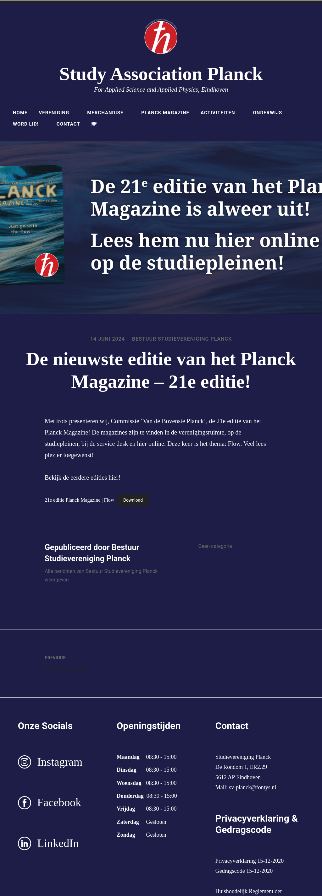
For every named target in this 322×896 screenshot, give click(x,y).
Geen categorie (215, 546)
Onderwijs (271, 113)
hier (113, 477)
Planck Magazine (165, 113)
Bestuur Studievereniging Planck (182, 339)
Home (20, 113)
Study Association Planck (161, 73)
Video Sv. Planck (103, 662)
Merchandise (108, 113)
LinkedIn (58, 843)
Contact (68, 124)
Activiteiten (221, 113)
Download (133, 500)
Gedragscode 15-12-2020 (244, 871)
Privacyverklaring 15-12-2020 (249, 861)
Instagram (59, 762)
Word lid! (29, 124)
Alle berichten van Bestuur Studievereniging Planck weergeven (101, 575)
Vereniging (57, 113)
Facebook (59, 802)
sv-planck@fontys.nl (252, 787)
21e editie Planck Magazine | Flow (79, 500)
